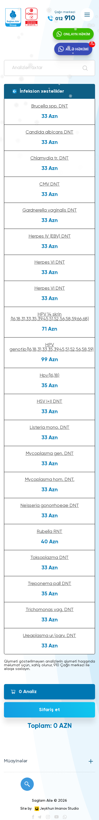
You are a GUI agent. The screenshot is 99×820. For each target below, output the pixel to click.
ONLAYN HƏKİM (76, 34)
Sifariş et (49, 709)
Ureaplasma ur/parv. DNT (49, 636)
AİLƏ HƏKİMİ (77, 49)
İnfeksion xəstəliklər (42, 91)
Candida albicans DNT (49, 132)
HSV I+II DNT (49, 401)
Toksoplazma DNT (49, 558)
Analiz (28, 691)
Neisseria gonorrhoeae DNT (49, 505)
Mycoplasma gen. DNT (50, 453)
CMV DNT (49, 184)
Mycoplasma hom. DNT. (49, 479)
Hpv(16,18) (49, 375)
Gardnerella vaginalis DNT (49, 210)
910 (65, 18)
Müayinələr (15, 761)
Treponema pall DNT (49, 584)
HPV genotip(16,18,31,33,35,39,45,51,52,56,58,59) (52, 347)
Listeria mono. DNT (49, 427)
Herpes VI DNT (49, 262)
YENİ (91, 44)
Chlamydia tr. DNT (49, 158)
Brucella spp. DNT (49, 106)
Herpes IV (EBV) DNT (50, 236)
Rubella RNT (49, 531)
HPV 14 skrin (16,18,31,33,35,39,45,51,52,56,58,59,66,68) (49, 316)
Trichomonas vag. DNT (50, 610)
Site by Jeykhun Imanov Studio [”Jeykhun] (49, 808)
